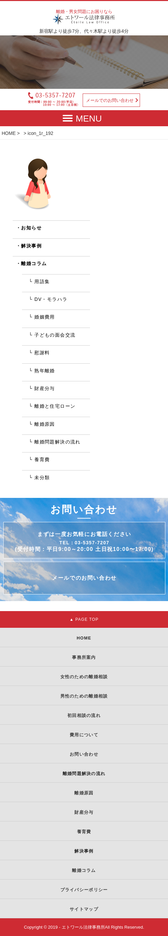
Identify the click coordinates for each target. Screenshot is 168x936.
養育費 (42, 459)
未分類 (42, 477)
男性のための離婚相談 (84, 696)
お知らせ (31, 227)
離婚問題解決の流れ (57, 441)
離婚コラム (34, 263)
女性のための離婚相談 (84, 676)
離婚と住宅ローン (54, 406)
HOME (9, 133)
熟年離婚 (44, 370)
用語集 (42, 281)
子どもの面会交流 (54, 335)
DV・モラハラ (50, 299)
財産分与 (44, 388)
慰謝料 (42, 352)
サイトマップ (84, 909)
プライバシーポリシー (84, 889)
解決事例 (31, 245)
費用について (84, 734)
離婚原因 (44, 424)
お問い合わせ (84, 754)
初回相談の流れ (84, 715)
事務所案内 (84, 657)
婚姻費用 (44, 317)
